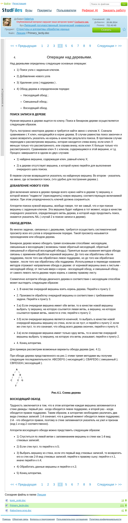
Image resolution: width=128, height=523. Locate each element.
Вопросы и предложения (42, 519)
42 (122, 510)
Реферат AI (90, 10)
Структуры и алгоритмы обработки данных (43, 29)
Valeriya (29, 18)
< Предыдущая (26, 46)
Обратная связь (20, 519)
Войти (7, 3)
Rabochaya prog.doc (20, 510)
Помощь (6, 519)
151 (122, 505)
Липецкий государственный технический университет (57, 25)
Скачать (106, 29)
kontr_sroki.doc (18, 500)
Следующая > (107, 46)
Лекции (20, 33)
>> (120, 46)
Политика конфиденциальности (105, 519)
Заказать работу (114, 10)
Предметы (44, 10)
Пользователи (66, 10)
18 (122, 500)
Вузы (28, 10)
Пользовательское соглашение (72, 519)
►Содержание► (2, 97)
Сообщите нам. (81, 22)
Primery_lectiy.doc (19, 505)
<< (12, 46)
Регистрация (19, 3)
